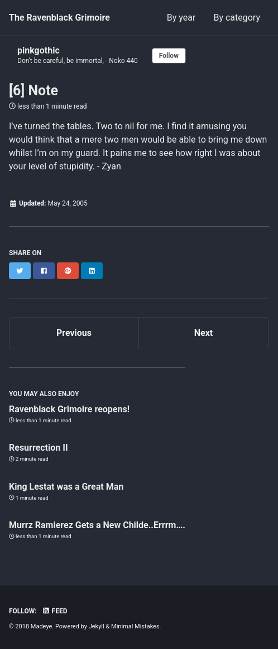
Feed (55, 611)
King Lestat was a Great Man (66, 486)
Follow (169, 56)
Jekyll (96, 626)
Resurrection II (38, 447)
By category (236, 17)
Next (203, 333)
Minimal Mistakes (135, 626)
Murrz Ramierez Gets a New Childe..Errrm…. (97, 525)
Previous (74, 333)
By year (181, 17)
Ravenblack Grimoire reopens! (69, 409)
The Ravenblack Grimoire (59, 17)
